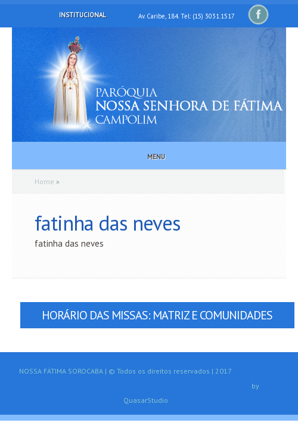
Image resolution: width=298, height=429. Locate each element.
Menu (148, 157)
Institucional (74, 15)
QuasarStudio (145, 400)
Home (44, 181)
